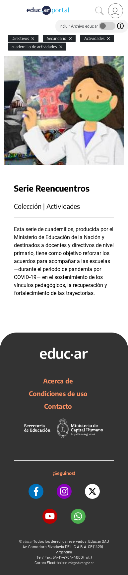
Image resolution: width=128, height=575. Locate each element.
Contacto (58, 406)
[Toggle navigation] (6, 3)
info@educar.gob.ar (81, 563)
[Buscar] (99, 11)
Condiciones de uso (58, 393)
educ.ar (27, 541)
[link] (115, 10)
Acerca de (58, 381)
